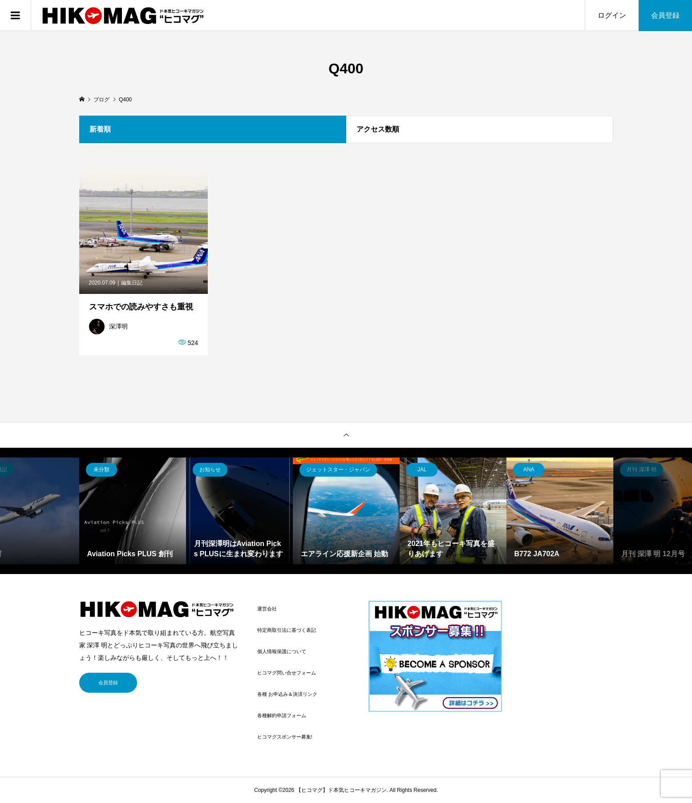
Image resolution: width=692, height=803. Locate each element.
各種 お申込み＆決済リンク (287, 694)
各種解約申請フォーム (281, 715)
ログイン (612, 15)
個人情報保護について (281, 651)
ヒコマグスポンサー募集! (284, 736)
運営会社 (267, 608)
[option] (132, 511)
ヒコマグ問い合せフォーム (286, 672)
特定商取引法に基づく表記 (286, 630)
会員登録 (665, 15)
